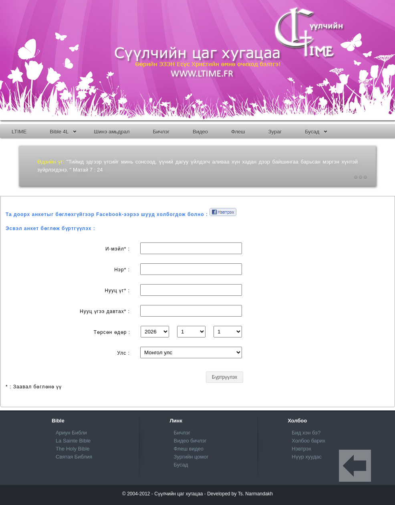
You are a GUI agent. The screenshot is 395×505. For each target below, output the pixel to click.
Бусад (316, 132)
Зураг (275, 132)
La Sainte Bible (73, 441)
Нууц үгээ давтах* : (105, 311)
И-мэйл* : (117, 249)
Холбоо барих (308, 441)
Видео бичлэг (190, 441)
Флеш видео (189, 449)
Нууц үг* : (117, 290)
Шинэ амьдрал (111, 132)
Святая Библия (74, 457)
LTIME (19, 132)
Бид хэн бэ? (306, 433)
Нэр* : (122, 270)
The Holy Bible (73, 449)
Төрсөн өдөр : (112, 332)
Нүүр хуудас (307, 457)
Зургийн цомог (191, 457)
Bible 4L (63, 132)
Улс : (123, 353)
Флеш (238, 132)
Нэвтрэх (301, 449)
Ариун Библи (71, 433)
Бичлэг (161, 132)
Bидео (200, 132)
